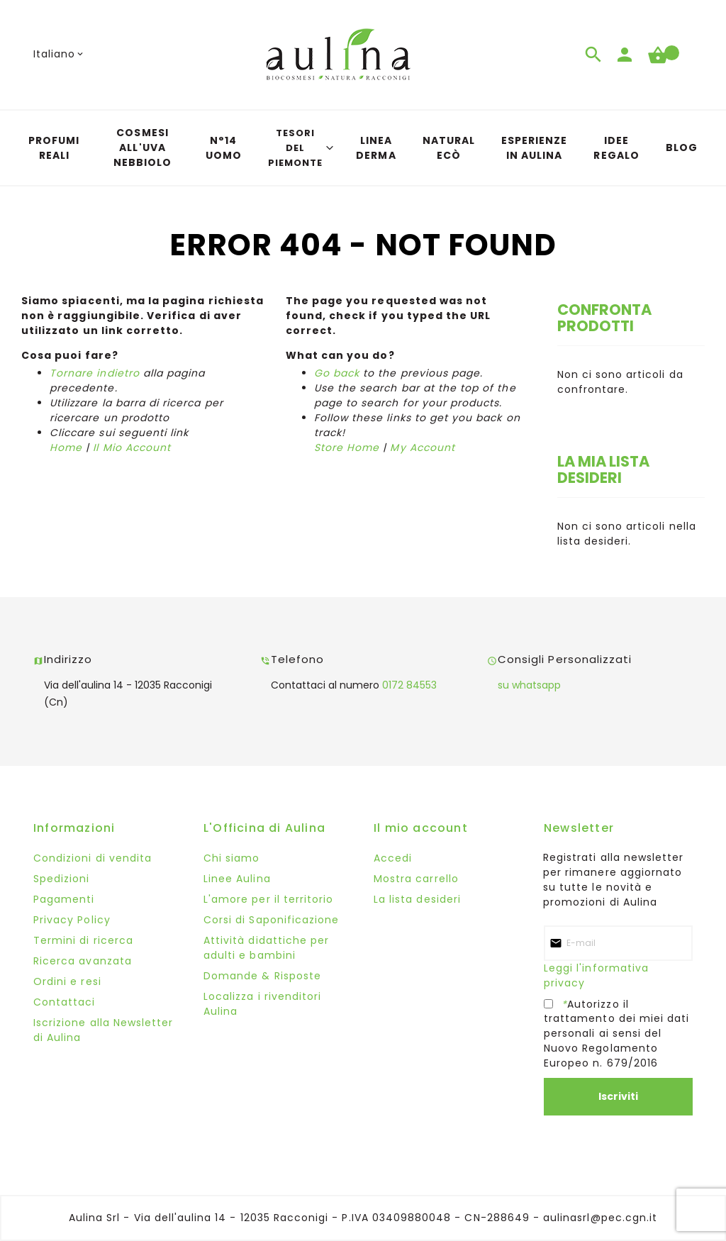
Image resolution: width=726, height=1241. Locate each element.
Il (96, 447)
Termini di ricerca (83, 940)
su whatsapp (529, 685)
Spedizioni (61, 879)
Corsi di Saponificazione (271, 920)
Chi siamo (231, 858)
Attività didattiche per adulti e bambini (266, 947)
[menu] (363, 148)
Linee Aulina (237, 879)
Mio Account (135, 447)
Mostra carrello (416, 879)
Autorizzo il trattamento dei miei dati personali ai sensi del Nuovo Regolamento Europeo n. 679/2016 (616, 1033)
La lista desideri (417, 899)
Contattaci (64, 1002)
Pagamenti (63, 899)
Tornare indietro (95, 373)
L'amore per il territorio (268, 899)
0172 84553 (409, 685)
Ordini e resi (67, 981)
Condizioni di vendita (92, 858)
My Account (422, 447)
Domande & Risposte (262, 976)
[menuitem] (53, 148)
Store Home (347, 447)
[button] (59, 54)
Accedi (393, 858)
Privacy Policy (72, 920)
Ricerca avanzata (82, 961)
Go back (336, 373)
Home (66, 447)
